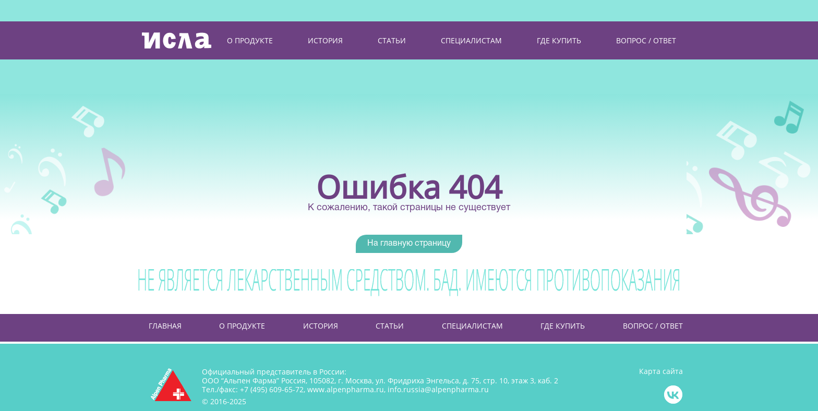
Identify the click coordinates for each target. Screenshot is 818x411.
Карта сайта (661, 371)
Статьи (390, 326)
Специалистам (472, 326)
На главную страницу (409, 243)
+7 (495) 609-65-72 (272, 389)
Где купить (562, 326)
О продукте (242, 326)
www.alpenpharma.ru (345, 389)
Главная (165, 326)
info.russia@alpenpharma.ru (438, 389)
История (320, 326)
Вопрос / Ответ (653, 326)
